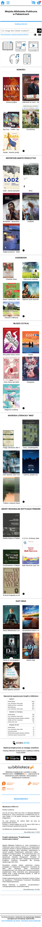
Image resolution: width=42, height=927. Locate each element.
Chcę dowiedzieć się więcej (10, 921)
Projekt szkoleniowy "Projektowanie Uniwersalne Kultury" (16, 838)
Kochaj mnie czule (12, 722)
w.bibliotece (20, 774)
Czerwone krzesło (12, 731)
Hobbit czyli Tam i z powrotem (15, 705)
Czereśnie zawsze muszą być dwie (16, 735)
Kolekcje (25, 34)
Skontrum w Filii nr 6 (10, 807)
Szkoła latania (11, 701)
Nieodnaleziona (12, 707)
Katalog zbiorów (21, 24)
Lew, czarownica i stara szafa (15, 703)
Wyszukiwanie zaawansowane (11, 34)
